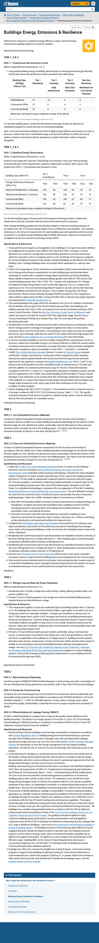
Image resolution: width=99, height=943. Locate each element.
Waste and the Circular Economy (21, 912)
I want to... (76, 3)
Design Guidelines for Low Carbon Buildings (43, 336)
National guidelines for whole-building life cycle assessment (37, 491)
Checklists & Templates (18, 886)
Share (76, 27)
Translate (87, 27)
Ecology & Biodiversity (17, 907)
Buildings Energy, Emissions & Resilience (25, 896)
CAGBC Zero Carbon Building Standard (37, 466)
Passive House (73, 352)
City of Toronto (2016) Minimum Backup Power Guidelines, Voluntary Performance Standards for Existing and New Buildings (49, 649)
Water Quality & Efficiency (19, 901)
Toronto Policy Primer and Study (38, 554)
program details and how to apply (24, 861)
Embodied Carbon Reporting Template (40, 523)
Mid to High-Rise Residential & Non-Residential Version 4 (30, 880)
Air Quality (12, 891)
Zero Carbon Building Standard (30, 352)
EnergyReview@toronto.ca (38, 300)
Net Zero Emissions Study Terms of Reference (64, 312)
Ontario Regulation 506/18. (26, 735)
